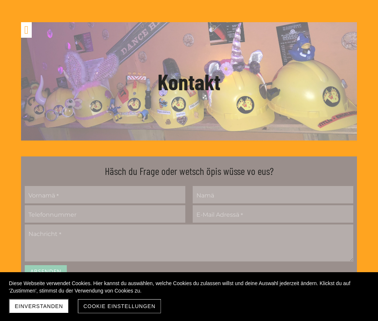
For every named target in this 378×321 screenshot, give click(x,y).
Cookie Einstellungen (119, 306)
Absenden (45, 271)
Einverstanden (39, 306)
